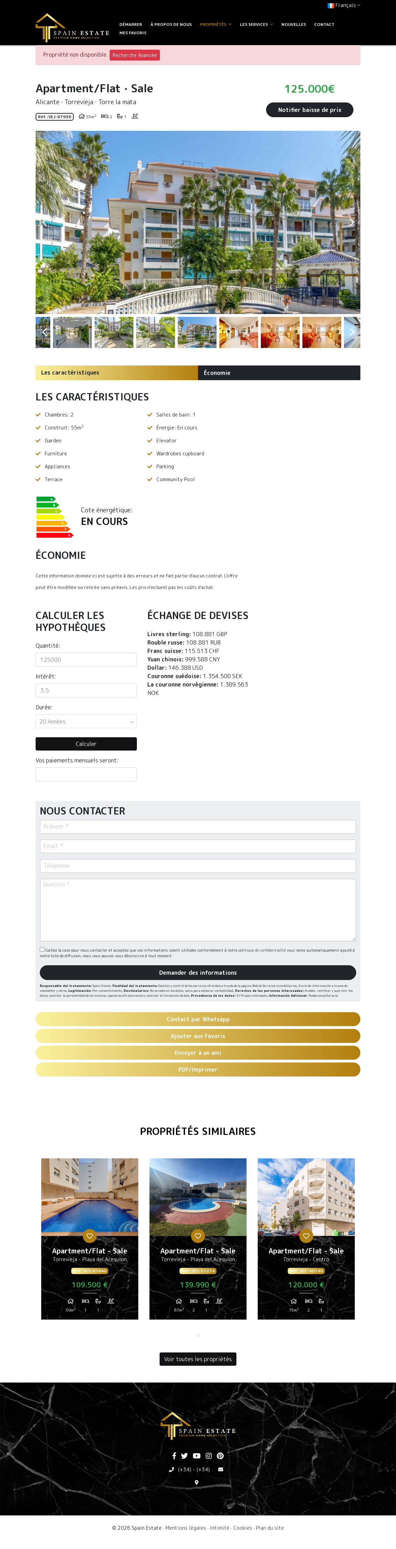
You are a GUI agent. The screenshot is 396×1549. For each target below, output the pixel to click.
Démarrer (130, 24)
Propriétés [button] (216, 24)
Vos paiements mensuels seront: (77, 760)
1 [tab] (198, 1335)
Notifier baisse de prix (309, 110)
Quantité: (48, 645)
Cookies (242, 1528)
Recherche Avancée (135, 55)
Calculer (86, 744)
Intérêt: (46, 676)
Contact (324, 24)
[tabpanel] (90, 1241)
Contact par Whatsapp (198, 1019)
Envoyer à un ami (198, 1053)
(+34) (184, 1469)
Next (351, 222)
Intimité (219, 1528)
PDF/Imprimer (198, 1069)
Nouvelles (293, 24)
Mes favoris (132, 33)
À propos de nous (171, 24)
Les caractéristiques (70, 372)
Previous (44, 222)
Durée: (44, 707)
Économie (217, 373)
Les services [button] (256, 24)
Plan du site (270, 1528)
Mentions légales (186, 1528)
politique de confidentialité (263, 950)
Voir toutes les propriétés (198, 1359)
